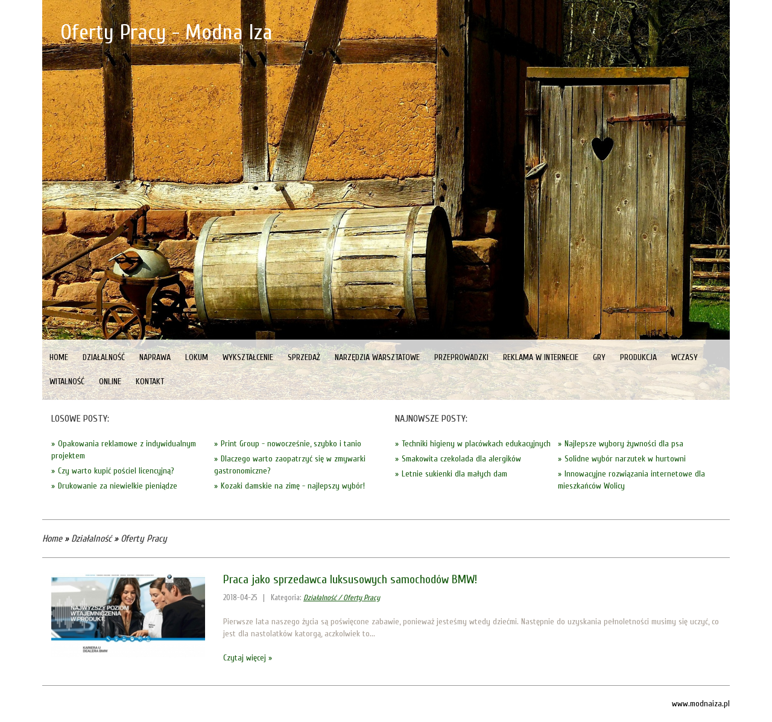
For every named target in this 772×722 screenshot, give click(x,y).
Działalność (91, 538)
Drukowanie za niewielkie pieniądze (117, 486)
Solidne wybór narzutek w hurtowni (625, 459)
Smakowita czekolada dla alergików (461, 459)
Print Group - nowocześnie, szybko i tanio (291, 444)
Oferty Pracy (144, 538)
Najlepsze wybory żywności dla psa (624, 444)
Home (52, 538)
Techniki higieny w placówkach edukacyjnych (476, 444)
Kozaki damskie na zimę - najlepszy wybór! (293, 486)
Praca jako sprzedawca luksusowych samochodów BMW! (350, 579)
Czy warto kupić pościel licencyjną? (116, 471)
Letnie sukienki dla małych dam (454, 474)
